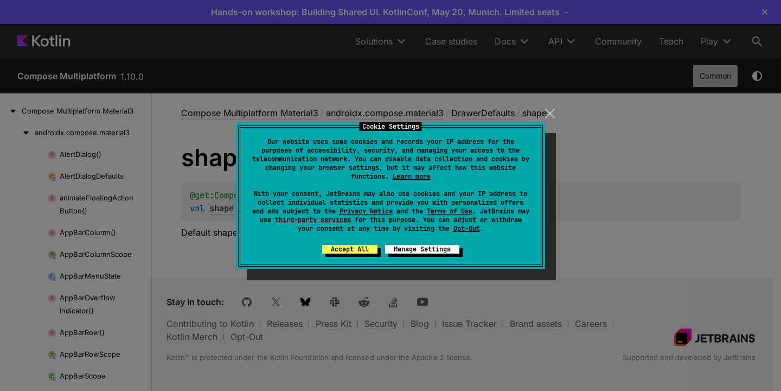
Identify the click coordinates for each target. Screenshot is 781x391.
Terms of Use (449, 211)
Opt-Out (466, 228)
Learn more (412, 176)
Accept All (350, 249)
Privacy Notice (366, 211)
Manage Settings (422, 249)
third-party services (313, 220)
